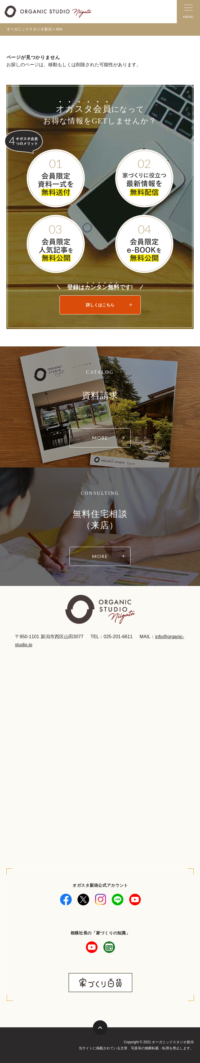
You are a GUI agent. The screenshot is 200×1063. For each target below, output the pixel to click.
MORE (100, 437)
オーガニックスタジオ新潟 (29, 29)
